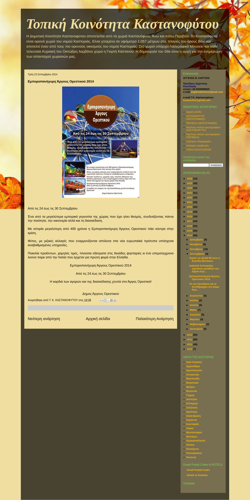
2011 (190, 344)
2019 (190, 211)
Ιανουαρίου (196, 328)
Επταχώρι (192, 403)
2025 (190, 183)
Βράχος (190, 387)
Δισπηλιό (191, 399)
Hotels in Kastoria (197, 475)
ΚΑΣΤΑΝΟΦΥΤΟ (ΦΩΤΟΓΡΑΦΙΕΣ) (195, 117)
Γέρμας (190, 395)
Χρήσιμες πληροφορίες (198, 141)
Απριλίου (195, 314)
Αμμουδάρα (193, 366)
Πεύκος (190, 444)
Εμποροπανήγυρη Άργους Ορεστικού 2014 (204, 278)
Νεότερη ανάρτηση (44, 319)
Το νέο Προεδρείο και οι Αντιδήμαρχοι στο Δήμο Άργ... (204, 286)
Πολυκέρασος (194, 453)
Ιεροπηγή (191, 411)
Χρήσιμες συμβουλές (197, 145)
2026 (190, 178)
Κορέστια (191, 420)
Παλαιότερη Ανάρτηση (155, 319)
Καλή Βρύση (193, 416)
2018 (190, 216)
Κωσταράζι (192, 424)
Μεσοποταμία (194, 432)
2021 (190, 202)
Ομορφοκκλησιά (195, 440)
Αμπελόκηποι (194, 370)
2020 (190, 207)
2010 (190, 349)
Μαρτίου (195, 319)
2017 (190, 221)
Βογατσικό (192, 382)
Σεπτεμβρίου (197, 253)
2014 (190, 235)
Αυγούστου (196, 295)
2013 (190, 334)
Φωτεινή (191, 457)
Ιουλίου (194, 300)
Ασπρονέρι (192, 374)
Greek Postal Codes (198, 470)
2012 (190, 339)
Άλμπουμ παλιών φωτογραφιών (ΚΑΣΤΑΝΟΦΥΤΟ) (203, 129)
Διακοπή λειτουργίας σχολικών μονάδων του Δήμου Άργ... (204, 268)
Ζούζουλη (191, 407)
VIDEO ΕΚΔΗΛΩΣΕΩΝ (198, 149)
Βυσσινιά (191, 391)
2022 (190, 197)
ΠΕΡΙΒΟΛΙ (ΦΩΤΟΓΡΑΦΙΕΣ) (201, 123)
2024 (190, 188)
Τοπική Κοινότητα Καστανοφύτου (122, 23)
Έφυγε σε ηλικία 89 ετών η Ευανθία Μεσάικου (204, 259)
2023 (190, 192)
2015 (190, 230)
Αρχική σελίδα (98, 319)
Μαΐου (194, 310)
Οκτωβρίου (196, 249)
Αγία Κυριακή (194, 362)
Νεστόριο (191, 436)
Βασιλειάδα (192, 378)
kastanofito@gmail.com (197, 100)
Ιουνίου (194, 305)
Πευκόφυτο (192, 449)
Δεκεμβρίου (197, 239)
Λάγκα (190, 428)
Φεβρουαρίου (198, 324)
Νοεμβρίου (196, 244)
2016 (190, 226)
